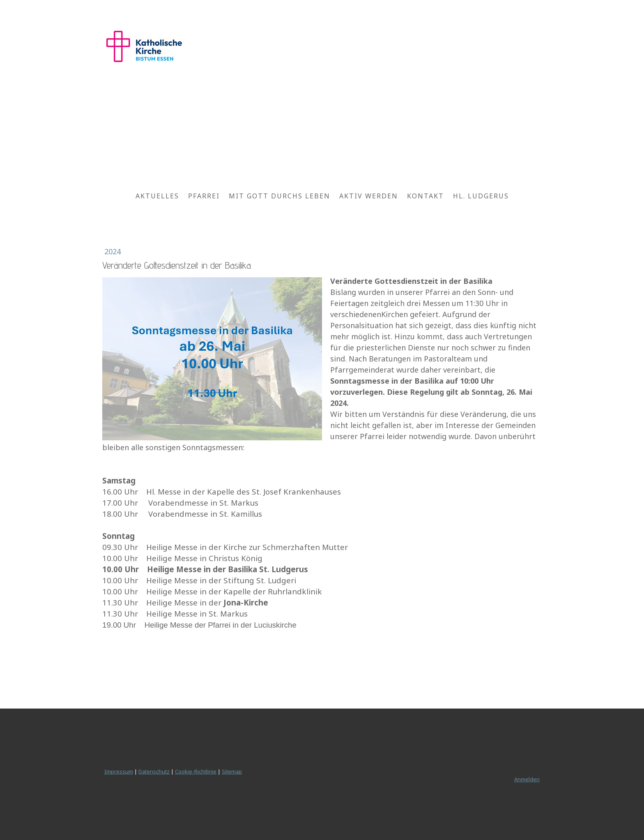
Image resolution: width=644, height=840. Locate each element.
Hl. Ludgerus (481, 195)
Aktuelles (157, 195)
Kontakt (425, 195)
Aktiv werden (368, 195)
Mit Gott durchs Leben (279, 195)
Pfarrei (204, 195)
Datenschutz (154, 771)
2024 (112, 251)
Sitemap (232, 771)
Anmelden (527, 779)
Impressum (118, 771)
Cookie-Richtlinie (195, 771)
